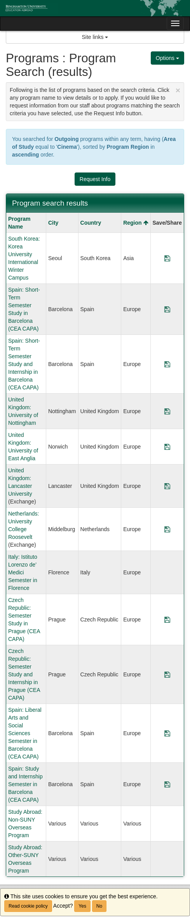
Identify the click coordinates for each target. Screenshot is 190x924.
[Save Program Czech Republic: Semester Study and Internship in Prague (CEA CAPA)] (167, 674)
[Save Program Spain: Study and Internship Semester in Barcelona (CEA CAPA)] (167, 784)
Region (135, 223)
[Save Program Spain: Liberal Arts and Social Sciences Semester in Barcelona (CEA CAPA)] (167, 733)
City (53, 223)
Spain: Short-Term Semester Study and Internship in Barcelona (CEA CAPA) (24, 364)
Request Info (95, 179)
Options (167, 58)
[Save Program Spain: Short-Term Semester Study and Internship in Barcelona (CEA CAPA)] (167, 364)
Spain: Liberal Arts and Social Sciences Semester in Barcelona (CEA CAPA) (25, 733)
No (99, 906)
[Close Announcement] (178, 90)
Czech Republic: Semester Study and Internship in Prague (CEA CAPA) (24, 674)
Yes (82, 906)
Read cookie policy (28, 906)
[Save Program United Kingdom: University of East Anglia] (167, 447)
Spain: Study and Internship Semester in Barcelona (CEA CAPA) (25, 784)
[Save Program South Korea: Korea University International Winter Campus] (167, 258)
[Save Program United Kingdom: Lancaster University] (167, 486)
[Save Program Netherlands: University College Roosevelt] (167, 529)
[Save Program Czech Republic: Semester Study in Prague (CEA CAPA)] (167, 619)
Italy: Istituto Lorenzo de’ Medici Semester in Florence (22, 572)
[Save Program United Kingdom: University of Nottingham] (167, 411)
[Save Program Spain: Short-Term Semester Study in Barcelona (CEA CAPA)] (167, 309)
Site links (95, 37)
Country (90, 223)
